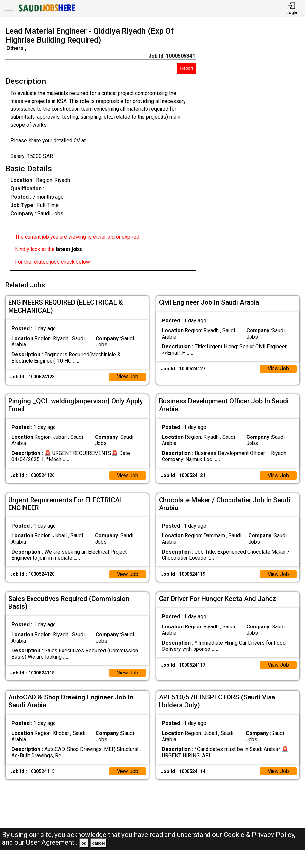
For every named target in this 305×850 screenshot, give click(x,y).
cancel (98, 843)
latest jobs (69, 249)
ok (83, 843)
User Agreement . (51, 842)
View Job (127, 375)
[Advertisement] (254, 150)
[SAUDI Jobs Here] (46, 11)
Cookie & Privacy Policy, (259, 834)
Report (186, 68)
